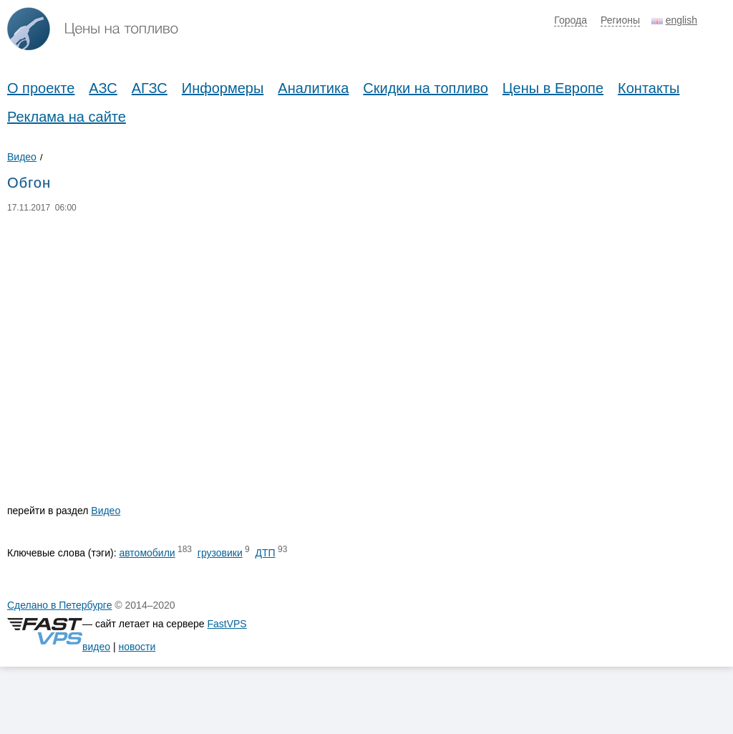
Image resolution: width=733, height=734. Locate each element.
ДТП (266, 553)
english (681, 20)
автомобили (147, 553)
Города (570, 20)
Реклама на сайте (66, 117)
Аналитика (313, 88)
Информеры (223, 88)
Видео (22, 157)
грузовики (220, 553)
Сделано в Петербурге (59, 605)
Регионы (620, 20)
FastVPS (226, 623)
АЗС (103, 88)
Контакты (648, 88)
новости (136, 646)
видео (96, 646)
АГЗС (150, 88)
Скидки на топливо (425, 88)
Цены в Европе (553, 88)
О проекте (40, 88)
